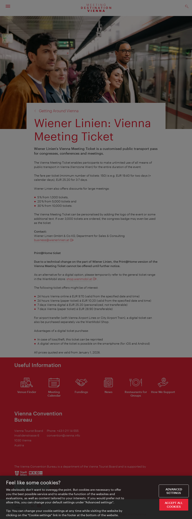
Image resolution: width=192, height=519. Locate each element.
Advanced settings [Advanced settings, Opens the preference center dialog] (173, 491)
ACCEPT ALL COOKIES (174, 504)
